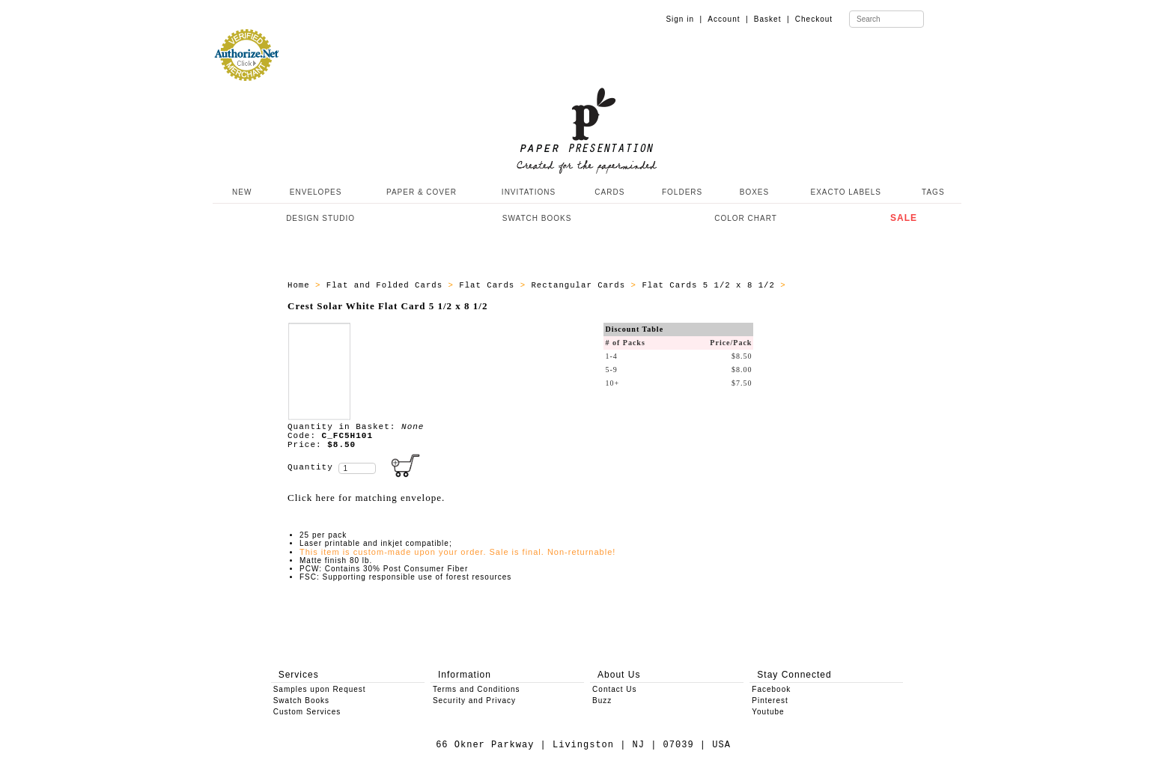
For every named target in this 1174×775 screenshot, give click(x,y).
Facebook (771, 689)
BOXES (754, 192)
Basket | (772, 19)
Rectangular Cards (580, 285)
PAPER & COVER (421, 192)
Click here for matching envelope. (366, 497)
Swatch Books (301, 700)
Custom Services (307, 712)
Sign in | (684, 19)
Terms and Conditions (476, 689)
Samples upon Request (319, 689)
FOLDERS (682, 192)
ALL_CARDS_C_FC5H (835, 285)
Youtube (768, 712)
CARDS (609, 192)
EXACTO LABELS (846, 192)
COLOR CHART (745, 218)
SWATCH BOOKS (537, 218)
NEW (240, 192)
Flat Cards (489, 285)
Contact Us (614, 689)
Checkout (814, 19)
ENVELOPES (316, 192)
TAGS (933, 192)
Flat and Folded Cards (387, 285)
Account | (728, 19)
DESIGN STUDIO (320, 218)
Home (301, 285)
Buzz (602, 700)
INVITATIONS (529, 192)
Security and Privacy (474, 700)
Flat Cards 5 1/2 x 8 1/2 (711, 285)
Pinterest (770, 700)
